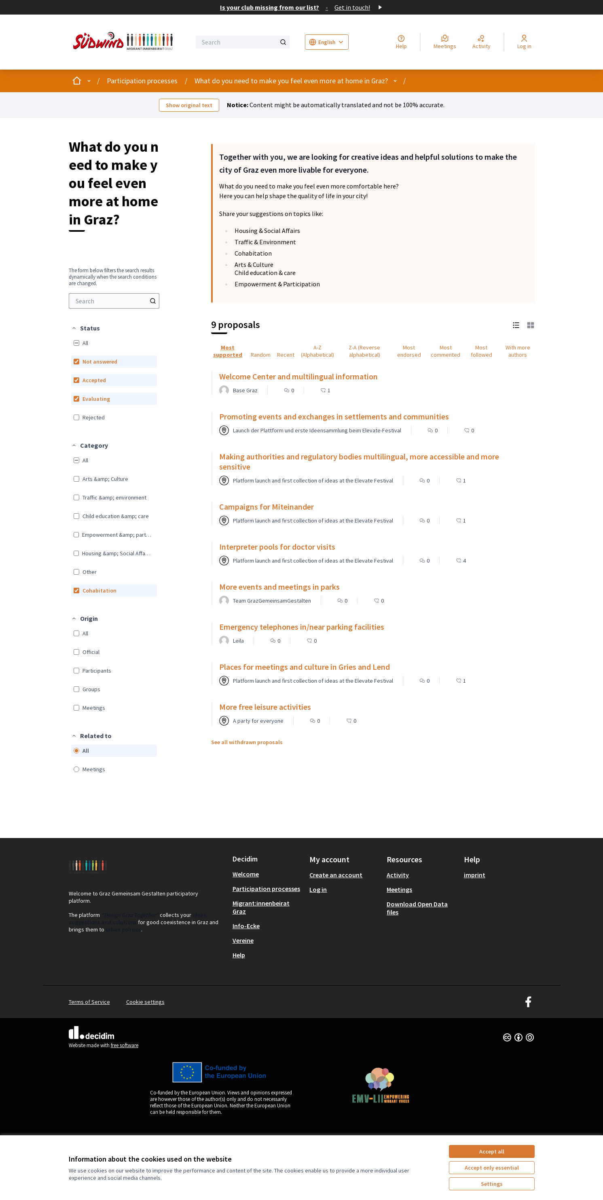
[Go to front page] (124, 42)
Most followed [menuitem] (481, 351)
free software (124, 1045)
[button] (85, 328)
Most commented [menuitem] (445, 351)
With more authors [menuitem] (518, 351)
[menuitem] (114, 301)
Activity (398, 875)
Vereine (243, 940)
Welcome (246, 874)
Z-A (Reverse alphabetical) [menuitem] (364, 351)
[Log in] (524, 42)
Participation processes (142, 80)
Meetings (399, 889)
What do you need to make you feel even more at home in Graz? (291, 80)
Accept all (491, 1151)
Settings (492, 1183)
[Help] (401, 42)
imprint (474, 875)
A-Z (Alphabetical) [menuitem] (317, 351)
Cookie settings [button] (145, 1001)
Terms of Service (89, 1001)
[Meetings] (444, 42)
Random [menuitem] (261, 354)
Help (239, 955)
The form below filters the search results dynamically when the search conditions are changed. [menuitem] (113, 277)
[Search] (242, 42)
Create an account (335, 875)
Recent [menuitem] (285, 354)
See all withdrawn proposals (247, 742)
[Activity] (481, 42)
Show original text (189, 105)
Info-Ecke (246, 926)
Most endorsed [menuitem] (409, 351)
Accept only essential (492, 1167)
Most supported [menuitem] (227, 351)
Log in (318, 889)
